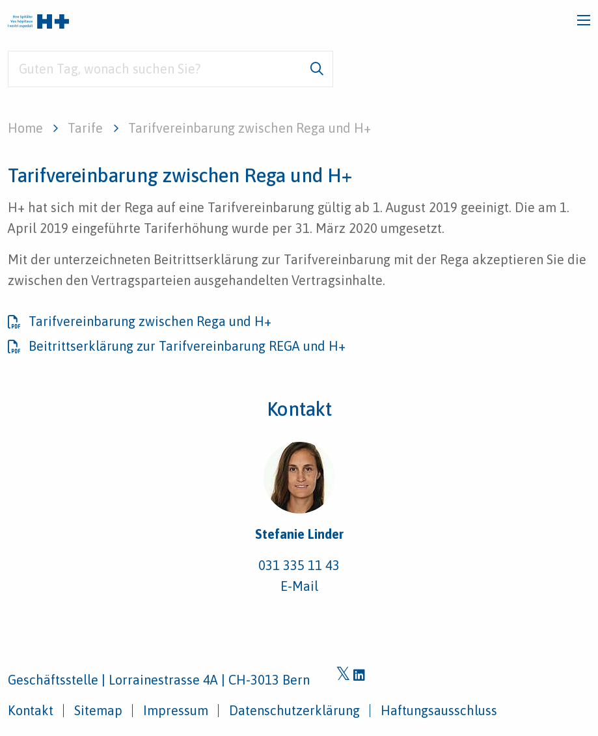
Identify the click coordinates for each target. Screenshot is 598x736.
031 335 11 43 (299, 565)
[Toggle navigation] (583, 20)
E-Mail (299, 586)
